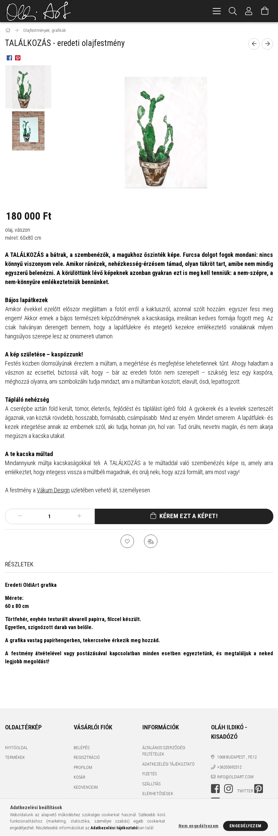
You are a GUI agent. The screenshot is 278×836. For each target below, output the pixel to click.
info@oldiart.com (235, 752)
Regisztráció (87, 733)
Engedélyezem (245, 825)
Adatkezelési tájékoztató (168, 739)
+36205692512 (229, 742)
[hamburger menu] (217, 11)
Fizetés (149, 749)
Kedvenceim (86, 763)
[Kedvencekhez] (127, 541)
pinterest (258, 765)
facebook (215, 765)
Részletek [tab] (19, 564)
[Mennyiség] (49, 516)
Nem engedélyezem (199, 825)
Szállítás (151, 759)
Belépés (81, 723)
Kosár (79, 753)
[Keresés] (233, 11)
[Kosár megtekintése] (265, 11)
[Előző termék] (254, 44)
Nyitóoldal (16, 723)
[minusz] (20, 516)
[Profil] (249, 11)
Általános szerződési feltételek (163, 727)
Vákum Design (53, 490)
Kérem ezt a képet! (188, 516)
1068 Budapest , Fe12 (237, 732)
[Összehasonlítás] (150, 541)
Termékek (15, 733)
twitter (245, 767)
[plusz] (79, 516)
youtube (215, 778)
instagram (228, 765)
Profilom (83, 743)
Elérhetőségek (157, 769)
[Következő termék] (267, 44)
